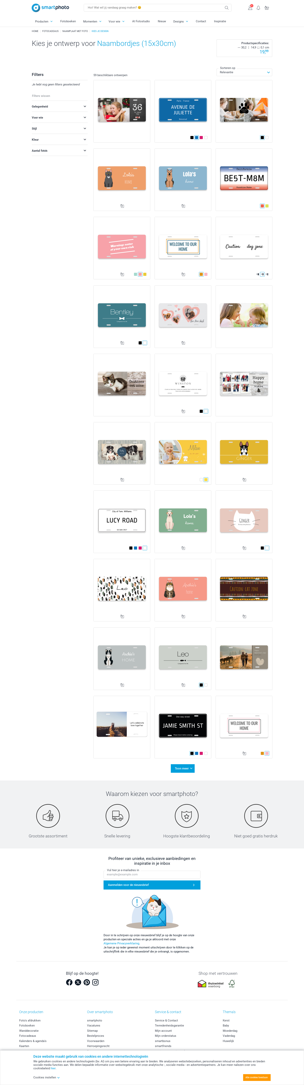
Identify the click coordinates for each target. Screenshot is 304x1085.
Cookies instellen (46, 1077)
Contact (201, 21)
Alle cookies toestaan (256, 1077)
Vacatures (93, 1025)
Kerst (226, 1020)
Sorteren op (227, 68)
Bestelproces (95, 1036)
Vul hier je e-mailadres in (123, 870)
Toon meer (182, 768)
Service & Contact (166, 1020)
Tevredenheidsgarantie (169, 1025)
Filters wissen (41, 96)
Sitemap (92, 1031)
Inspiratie (220, 21)
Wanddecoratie (29, 1031)
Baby (226, 1025)
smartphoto (94, 1020)
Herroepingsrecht (98, 1046)
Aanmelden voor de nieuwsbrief (128, 885)
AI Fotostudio (141, 21)
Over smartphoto (100, 1012)
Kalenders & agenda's (33, 1041)
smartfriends (163, 1046)
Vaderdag (229, 1036)
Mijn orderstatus (165, 1036)
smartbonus (162, 1041)
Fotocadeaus (27, 1036)
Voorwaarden (95, 1041)
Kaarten (24, 1046)
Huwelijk (228, 1041)
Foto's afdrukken (30, 1020)
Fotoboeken (68, 21)
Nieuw (162, 21)
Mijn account (163, 1031)
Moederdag (230, 1031)
